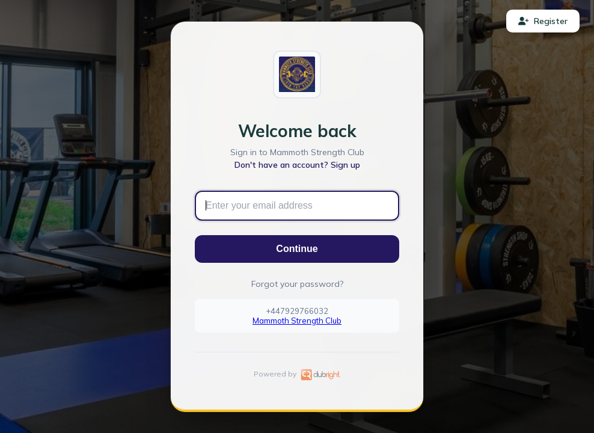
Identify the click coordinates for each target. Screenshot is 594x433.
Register (543, 21)
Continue (296, 249)
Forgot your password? (297, 283)
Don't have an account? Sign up (297, 164)
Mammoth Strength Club (297, 320)
